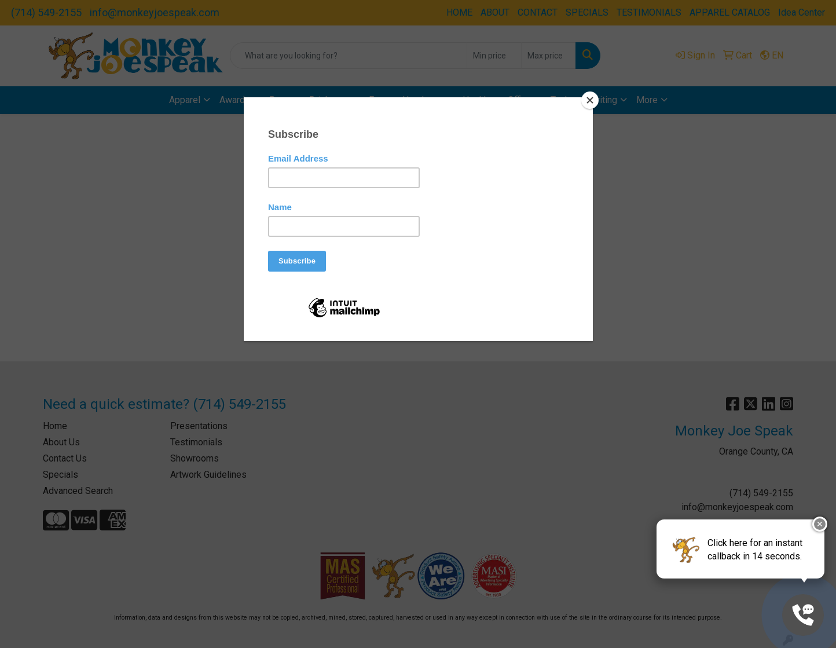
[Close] (590, 100)
